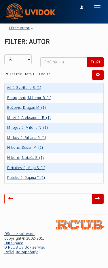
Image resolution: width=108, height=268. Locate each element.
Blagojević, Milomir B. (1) (29, 98)
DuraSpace (13, 243)
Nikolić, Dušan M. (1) (25, 148)
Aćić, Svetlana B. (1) (24, 88)
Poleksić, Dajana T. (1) (26, 178)
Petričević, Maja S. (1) (26, 168)
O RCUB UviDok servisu (24, 247)
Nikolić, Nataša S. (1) (25, 158)
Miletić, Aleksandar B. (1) (29, 118)
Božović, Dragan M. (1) (26, 108)
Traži (95, 62)
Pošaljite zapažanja (21, 252)
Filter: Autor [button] (21, 28)
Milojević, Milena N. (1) (27, 128)
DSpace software (19, 234)
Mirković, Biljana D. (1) (26, 138)
